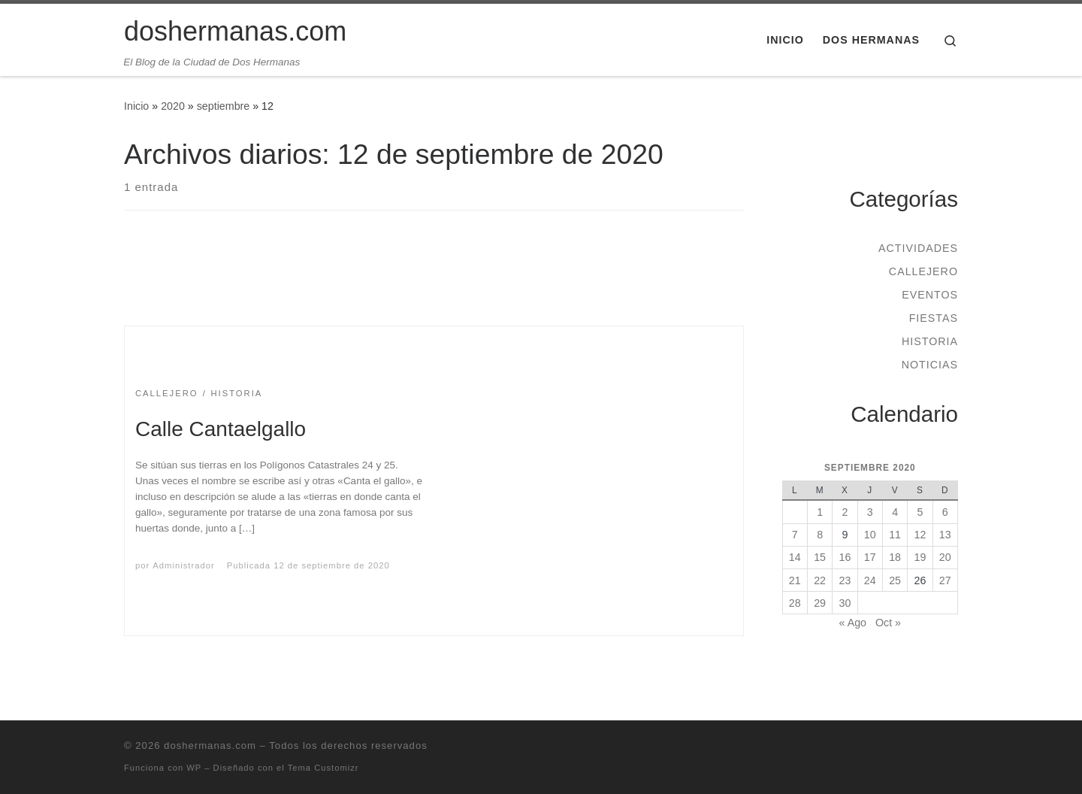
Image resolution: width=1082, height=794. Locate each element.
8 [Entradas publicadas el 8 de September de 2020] (820, 535)
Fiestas (933, 318)
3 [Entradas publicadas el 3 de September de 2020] (870, 512)
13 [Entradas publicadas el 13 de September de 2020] (945, 535)
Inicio (136, 106)
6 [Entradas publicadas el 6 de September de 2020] (945, 512)
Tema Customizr (323, 767)
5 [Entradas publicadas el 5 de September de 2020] (920, 512)
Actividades (918, 248)
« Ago (852, 623)
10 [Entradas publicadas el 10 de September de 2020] (870, 535)
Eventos (930, 295)
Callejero (923, 271)
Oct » (888, 623)
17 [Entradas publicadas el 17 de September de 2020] (870, 557)
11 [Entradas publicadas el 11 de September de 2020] (895, 535)
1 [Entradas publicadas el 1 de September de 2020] (820, 512)
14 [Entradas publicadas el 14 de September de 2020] (795, 557)
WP (193, 767)
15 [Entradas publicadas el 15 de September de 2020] (820, 557)
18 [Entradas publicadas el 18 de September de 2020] (895, 557)
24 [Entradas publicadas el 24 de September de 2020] (870, 580)
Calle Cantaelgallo (220, 429)
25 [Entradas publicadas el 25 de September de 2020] (895, 580)
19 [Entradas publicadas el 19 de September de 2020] (920, 557)
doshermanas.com (210, 745)
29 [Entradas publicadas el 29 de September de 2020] (820, 603)
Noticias (930, 365)
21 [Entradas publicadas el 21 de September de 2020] (795, 580)
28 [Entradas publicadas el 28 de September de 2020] (795, 603)
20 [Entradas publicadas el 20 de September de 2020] (945, 557)
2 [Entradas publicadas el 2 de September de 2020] (845, 512)
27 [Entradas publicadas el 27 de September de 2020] (945, 580)
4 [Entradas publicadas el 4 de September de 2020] (895, 512)
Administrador (183, 565)
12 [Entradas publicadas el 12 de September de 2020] (920, 535)
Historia (930, 341)
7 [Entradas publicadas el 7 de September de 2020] (795, 535)
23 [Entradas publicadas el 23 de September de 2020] (845, 580)
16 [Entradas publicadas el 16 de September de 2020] (845, 557)
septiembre (223, 106)
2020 (173, 106)
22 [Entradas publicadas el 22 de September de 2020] (820, 580)
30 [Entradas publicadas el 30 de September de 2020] (845, 603)
